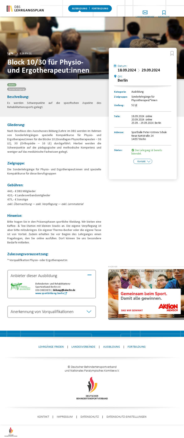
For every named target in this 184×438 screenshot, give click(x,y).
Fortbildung (99, 9)
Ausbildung (79, 9)
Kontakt (141, 161)
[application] (146, 294)
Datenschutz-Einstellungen (126, 416)
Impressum (65, 416)
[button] (116, 275)
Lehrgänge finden (51, 346)
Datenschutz (89, 416)
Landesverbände (153, 12)
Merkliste (172, 12)
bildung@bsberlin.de (64, 290)
